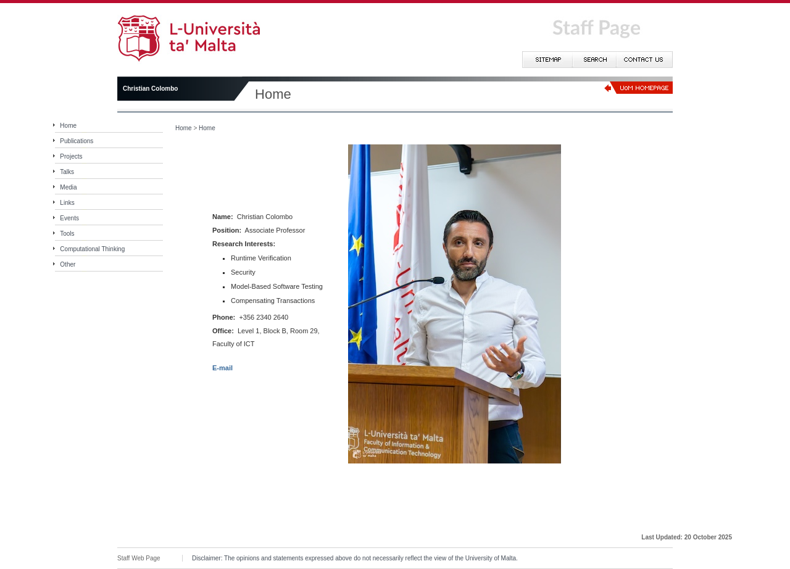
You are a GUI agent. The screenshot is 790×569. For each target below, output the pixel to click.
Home (68, 125)
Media (68, 187)
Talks (67, 171)
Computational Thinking (92, 249)
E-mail (222, 368)
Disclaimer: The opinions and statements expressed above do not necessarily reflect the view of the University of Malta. (355, 558)
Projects (71, 156)
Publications (76, 141)
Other (67, 264)
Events (69, 218)
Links (67, 202)
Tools (67, 233)
